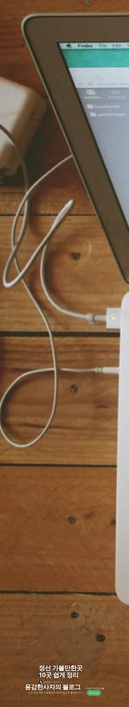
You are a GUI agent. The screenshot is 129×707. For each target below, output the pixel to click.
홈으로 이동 (94, 693)
